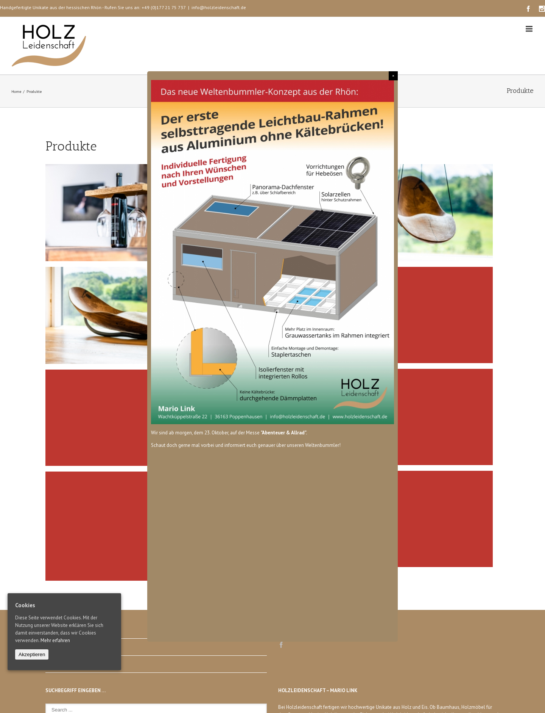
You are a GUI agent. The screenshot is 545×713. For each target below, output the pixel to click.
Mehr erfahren (55, 640)
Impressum (57, 647)
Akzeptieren (32, 654)
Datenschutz (58, 664)
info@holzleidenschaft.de (219, 7)
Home (16, 91)
